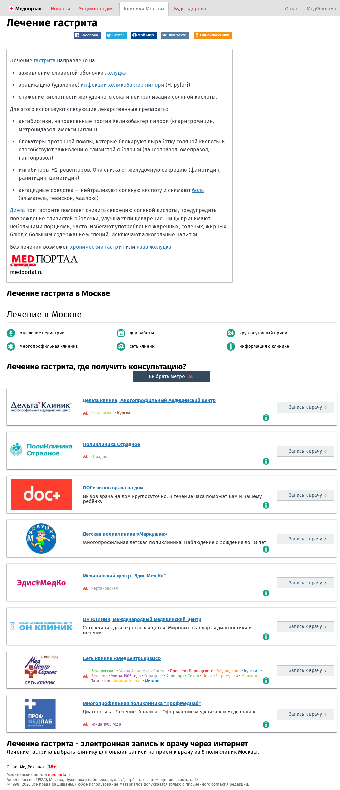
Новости (60, 9)
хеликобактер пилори (136, 85)
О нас (291, 9)
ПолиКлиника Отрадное (111, 444)
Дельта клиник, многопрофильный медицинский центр (149, 400)
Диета (17, 210)
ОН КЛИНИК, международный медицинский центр (142, 619)
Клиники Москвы (144, 9)
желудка (116, 72)
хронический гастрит (97, 247)
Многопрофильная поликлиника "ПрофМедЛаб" (142, 703)
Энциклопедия (96, 9)
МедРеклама (321, 9)
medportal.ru (60, 774)
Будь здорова (190, 9)
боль (198, 190)
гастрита (45, 60)
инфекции (94, 85)
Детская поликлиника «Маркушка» (125, 534)
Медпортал (28, 9)
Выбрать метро (172, 376)
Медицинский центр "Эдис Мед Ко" (124, 576)
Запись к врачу (305, 407)
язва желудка (154, 247)
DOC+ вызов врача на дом (113, 488)
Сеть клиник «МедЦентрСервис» (122, 658)
